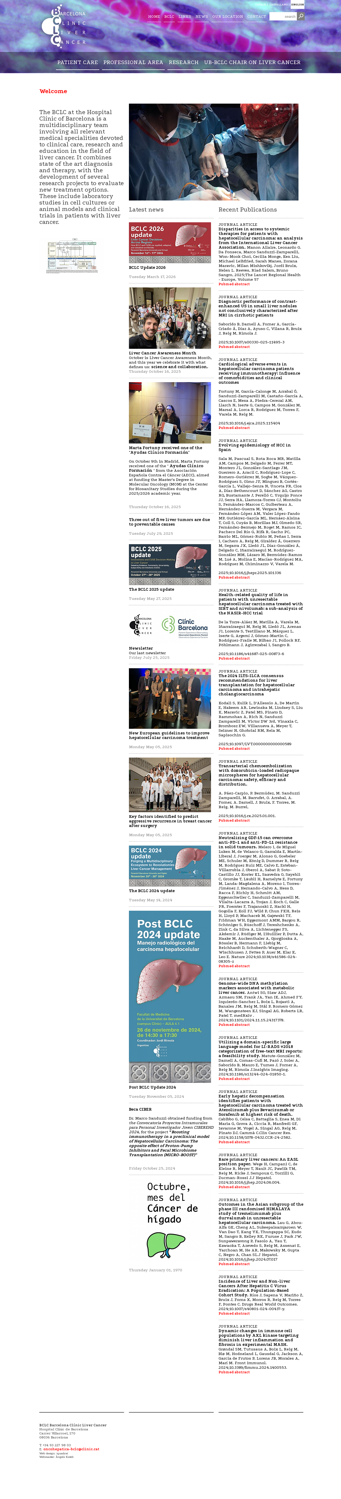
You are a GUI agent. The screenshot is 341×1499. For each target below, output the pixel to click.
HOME (154, 16)
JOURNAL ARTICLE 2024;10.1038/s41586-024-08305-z (261, 897)
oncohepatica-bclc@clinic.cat (71, 1449)
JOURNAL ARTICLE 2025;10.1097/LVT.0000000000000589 (261, 707)
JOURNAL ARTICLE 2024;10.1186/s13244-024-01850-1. (260, 1055)
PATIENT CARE (77, 62)
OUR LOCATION (227, 16)
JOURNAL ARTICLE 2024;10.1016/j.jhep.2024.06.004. (258, 1168)
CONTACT (256, 16)
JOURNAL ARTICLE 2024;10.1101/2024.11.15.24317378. (261, 999)
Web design (47, 1453)
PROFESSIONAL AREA (133, 62)
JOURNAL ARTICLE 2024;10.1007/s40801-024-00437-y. (261, 1292)
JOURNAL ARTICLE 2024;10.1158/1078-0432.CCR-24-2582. (261, 1114)
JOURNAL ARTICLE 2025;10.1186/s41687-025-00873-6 (261, 622)
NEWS (201, 16)
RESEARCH (184, 62)
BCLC (169, 16)
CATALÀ (260, 4)
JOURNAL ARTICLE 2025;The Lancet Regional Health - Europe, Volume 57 (261, 252)
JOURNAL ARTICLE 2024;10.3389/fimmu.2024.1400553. (261, 1347)
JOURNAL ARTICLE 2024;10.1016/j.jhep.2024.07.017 (261, 1229)
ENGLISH (297, 4)
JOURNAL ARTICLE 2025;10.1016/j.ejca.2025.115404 (261, 391)
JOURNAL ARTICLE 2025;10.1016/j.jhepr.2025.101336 (261, 506)
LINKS (184, 16)
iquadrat (62, 1453)
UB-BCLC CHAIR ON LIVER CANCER (252, 62)
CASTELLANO (278, 4)
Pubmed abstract (234, 284)
